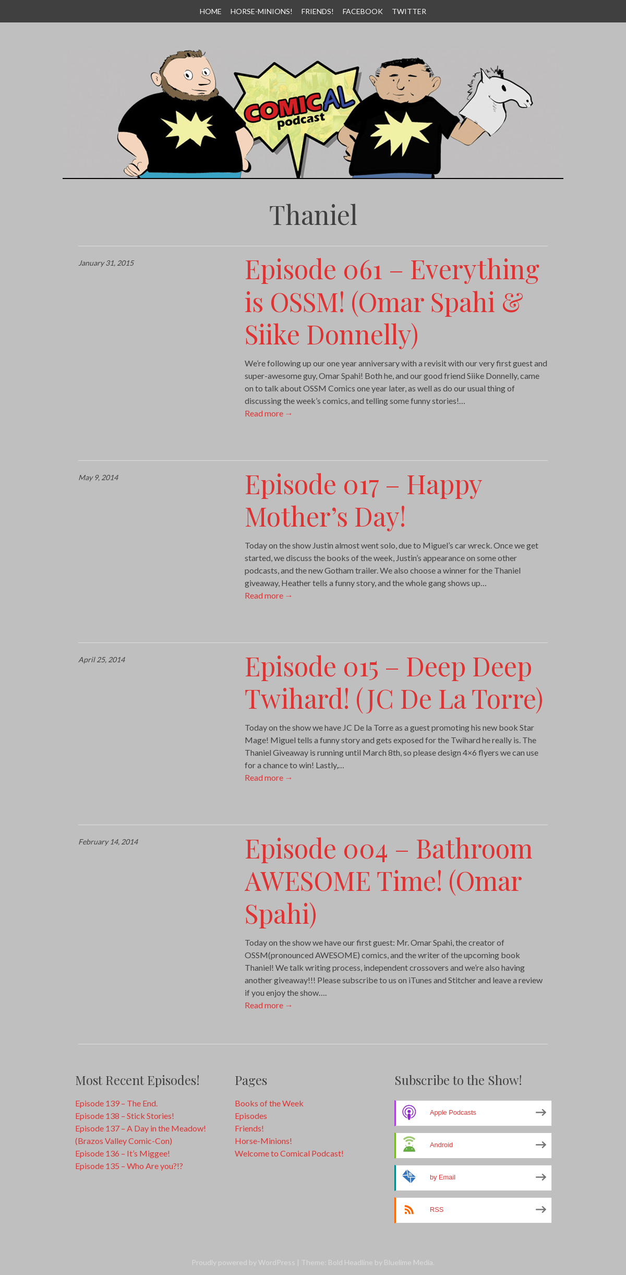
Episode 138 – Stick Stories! (124, 1116)
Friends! (318, 11)
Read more (269, 413)
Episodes (251, 1116)
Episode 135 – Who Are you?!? (129, 1166)
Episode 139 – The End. (116, 1103)
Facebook (363, 11)
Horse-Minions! (262, 11)
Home (211, 11)
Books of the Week (269, 1103)
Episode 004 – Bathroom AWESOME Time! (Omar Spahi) (389, 880)
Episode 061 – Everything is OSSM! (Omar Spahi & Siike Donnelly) (392, 301)
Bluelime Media (408, 1262)
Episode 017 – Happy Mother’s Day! (363, 500)
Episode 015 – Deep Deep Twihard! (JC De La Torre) (394, 682)
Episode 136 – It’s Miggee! (122, 1153)
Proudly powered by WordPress (243, 1262)
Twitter (409, 11)
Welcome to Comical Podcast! (289, 1153)
